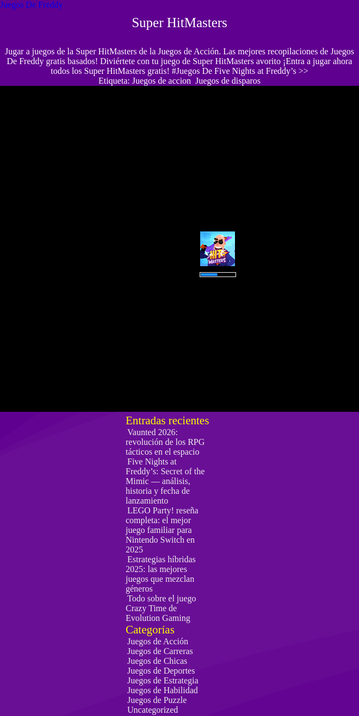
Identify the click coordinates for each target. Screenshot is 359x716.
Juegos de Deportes (161, 670)
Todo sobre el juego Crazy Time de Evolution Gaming (161, 608)
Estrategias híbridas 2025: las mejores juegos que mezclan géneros (161, 574)
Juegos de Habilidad (162, 690)
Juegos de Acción (157, 641)
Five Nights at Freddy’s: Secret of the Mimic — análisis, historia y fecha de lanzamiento (165, 481)
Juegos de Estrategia (163, 680)
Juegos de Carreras (160, 651)
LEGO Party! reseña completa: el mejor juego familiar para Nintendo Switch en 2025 (162, 530)
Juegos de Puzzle (157, 700)
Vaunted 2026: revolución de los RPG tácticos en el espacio (165, 442)
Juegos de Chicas (157, 660)
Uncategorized (152, 709)
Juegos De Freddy (31, 4)
